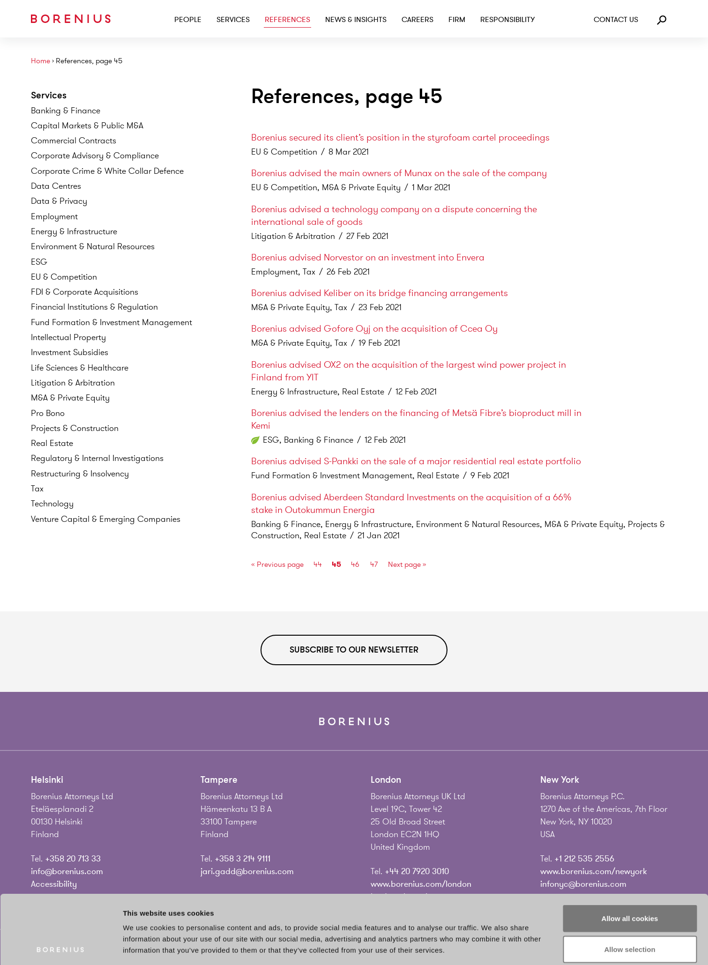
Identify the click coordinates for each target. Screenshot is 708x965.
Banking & (65, 110)
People (187, 20)
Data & (59, 201)
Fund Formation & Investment (111, 322)
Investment (69, 352)
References (287, 20)
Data (56, 186)
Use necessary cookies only (630, 911)
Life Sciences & (79, 367)
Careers (417, 20)
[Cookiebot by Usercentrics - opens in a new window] (61, 947)
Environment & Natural (93, 246)
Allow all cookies (630, 850)
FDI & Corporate (84, 291)
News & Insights (356, 20)
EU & (64, 276)
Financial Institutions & (94, 306)
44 (317, 564)
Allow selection (629, 880)
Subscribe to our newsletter (354, 649)
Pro (48, 413)
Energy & (74, 231)
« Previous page (277, 564)
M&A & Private (70, 397)
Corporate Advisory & (95, 155)
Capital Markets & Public (87, 125)
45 (336, 564)
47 (374, 564)
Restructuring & (80, 473)
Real (52, 443)
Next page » (407, 564)
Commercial (73, 140)
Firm (456, 20)
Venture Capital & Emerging (105, 519)
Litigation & (73, 382)
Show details (492, 946)
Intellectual (68, 337)
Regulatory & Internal (97, 458)
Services (233, 20)
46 (355, 564)
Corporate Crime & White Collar (107, 171)
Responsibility (507, 20)
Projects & (75, 428)
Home (40, 61)
